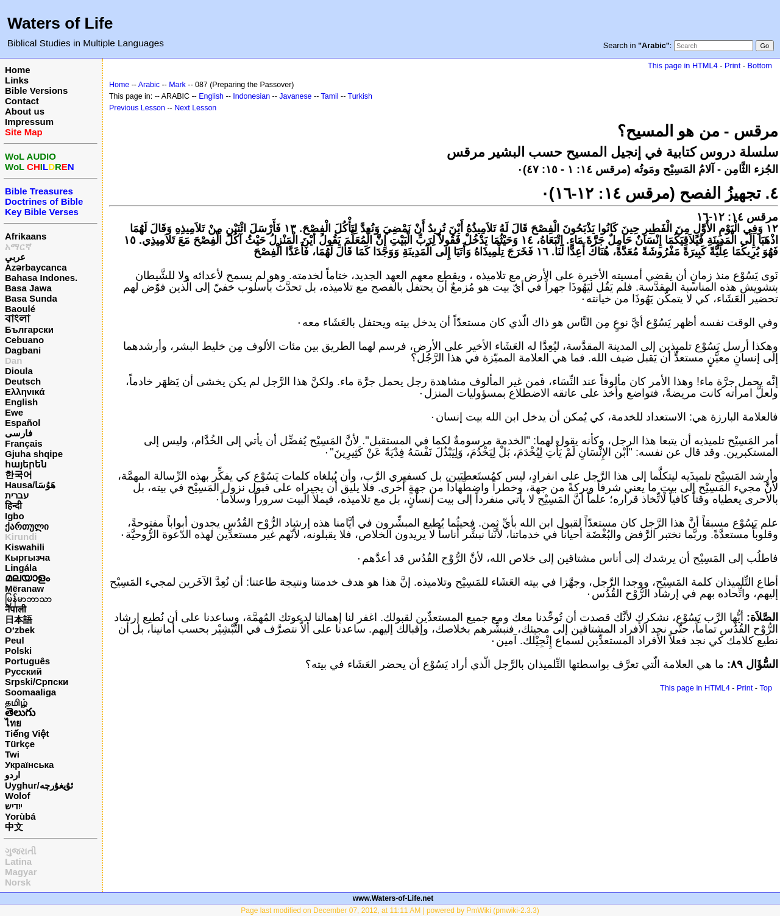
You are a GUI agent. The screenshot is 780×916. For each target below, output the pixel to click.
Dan (13, 360)
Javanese (295, 96)
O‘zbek (20, 630)
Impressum (29, 121)
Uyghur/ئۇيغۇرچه (39, 785)
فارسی (18, 433)
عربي (15, 257)
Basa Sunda (31, 298)
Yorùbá (20, 816)
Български (29, 329)
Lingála (21, 568)
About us (24, 111)
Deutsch (23, 381)
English (21, 402)
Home (17, 70)
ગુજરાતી (20, 851)
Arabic (149, 84)
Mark (177, 84)
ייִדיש (13, 806)
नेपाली (15, 609)
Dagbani (23, 350)
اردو (12, 775)
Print (732, 65)
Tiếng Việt (27, 733)
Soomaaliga (30, 692)
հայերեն (26, 464)
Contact (22, 101)
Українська (29, 764)
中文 (14, 827)
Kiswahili (24, 547)
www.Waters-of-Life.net (393, 898)
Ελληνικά (24, 391)
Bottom (760, 65)
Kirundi (21, 536)
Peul (14, 640)
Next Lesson (195, 108)
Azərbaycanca (36, 267)
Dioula (19, 371)
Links (17, 80)
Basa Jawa (28, 288)
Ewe (14, 412)
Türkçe (20, 744)
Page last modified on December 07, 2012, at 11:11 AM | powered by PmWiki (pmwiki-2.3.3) (390, 910)
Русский (23, 671)
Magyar (21, 872)
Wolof (17, 795)
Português (27, 661)
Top (765, 687)
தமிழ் (16, 702)
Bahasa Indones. (41, 277)
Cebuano (24, 340)
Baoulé (20, 309)
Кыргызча (27, 557)
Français (24, 443)
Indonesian (251, 96)
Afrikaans (25, 236)
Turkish (360, 96)
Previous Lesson (137, 108)
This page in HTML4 (683, 65)
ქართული (27, 526)
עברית (17, 495)
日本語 (18, 619)
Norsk (18, 882)
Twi (12, 754)
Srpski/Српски (36, 681)
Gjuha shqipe (34, 454)
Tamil (330, 96)
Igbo (14, 516)
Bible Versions (36, 90)
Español (22, 422)
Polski (18, 650)
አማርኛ (18, 246)
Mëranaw (24, 588)
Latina (18, 861)
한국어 (18, 474)
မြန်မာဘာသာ (28, 599)
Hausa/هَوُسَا (30, 485)
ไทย (13, 723)
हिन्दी (13, 505)
